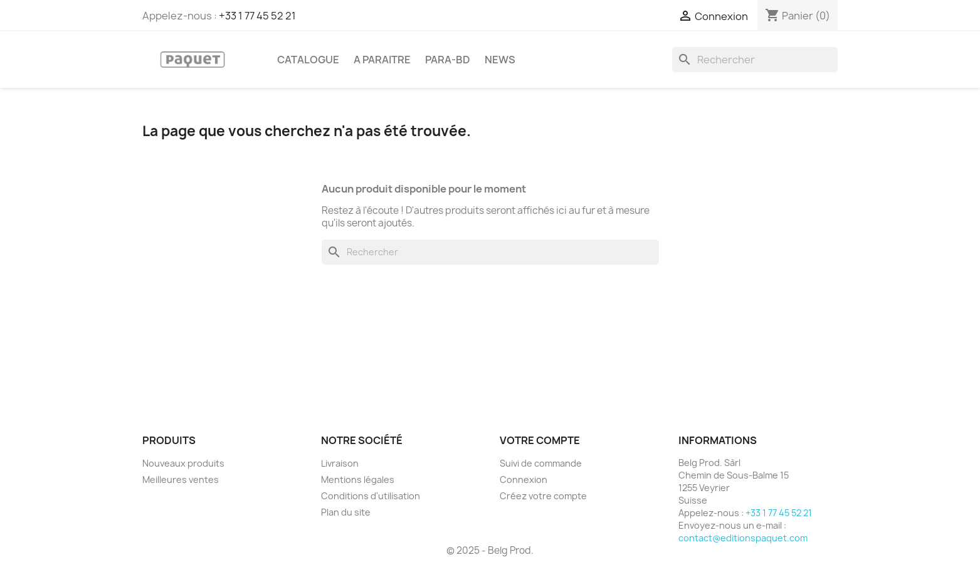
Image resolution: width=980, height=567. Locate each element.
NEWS (500, 59)
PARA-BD (447, 59)
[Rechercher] (755, 59)
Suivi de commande (541, 463)
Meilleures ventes (180, 479)
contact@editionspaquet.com (743, 538)
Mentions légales (357, 479)
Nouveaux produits (183, 463)
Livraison (340, 463)
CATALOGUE (308, 59)
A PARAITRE (382, 59)
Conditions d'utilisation (370, 496)
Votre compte (540, 440)
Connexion (523, 479)
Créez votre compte (543, 496)
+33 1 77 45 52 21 (257, 16)
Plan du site (346, 512)
